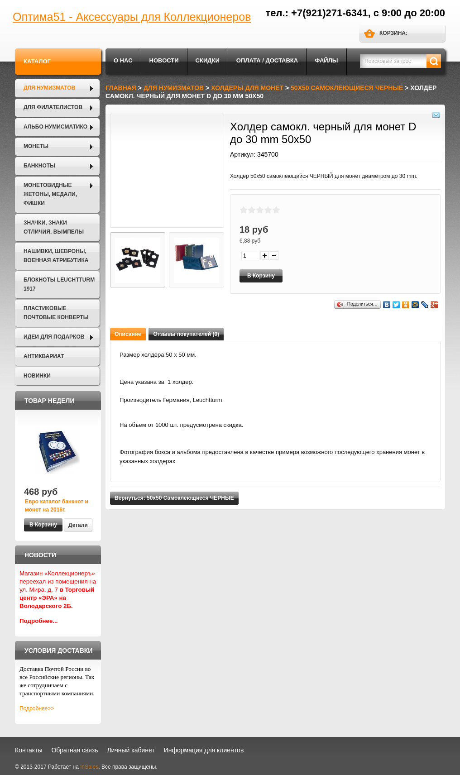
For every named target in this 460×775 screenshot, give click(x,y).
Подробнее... (38, 620)
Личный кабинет (130, 750)
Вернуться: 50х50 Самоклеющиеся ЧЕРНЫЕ (174, 498)
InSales (89, 767)
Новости (164, 60)
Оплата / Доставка (267, 60)
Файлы (326, 60)
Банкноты (39, 166)
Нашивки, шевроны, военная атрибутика (56, 255)
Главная (120, 87)
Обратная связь (74, 750)
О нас (123, 60)
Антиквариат (44, 356)
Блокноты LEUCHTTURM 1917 (59, 284)
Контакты (28, 750)
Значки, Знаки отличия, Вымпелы (54, 227)
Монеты (36, 146)
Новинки (37, 376)
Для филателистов (53, 107)
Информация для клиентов (204, 750)
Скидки (208, 60)
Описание (128, 334)
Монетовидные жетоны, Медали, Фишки (50, 194)
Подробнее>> (36, 708)
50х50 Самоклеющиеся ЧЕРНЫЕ (347, 87)
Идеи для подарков (54, 337)
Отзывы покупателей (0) (186, 334)
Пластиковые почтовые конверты (56, 313)
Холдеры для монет (247, 87)
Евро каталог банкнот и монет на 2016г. (56, 505)
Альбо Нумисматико (55, 127)
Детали (78, 525)
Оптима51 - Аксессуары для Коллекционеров (132, 16)
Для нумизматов (49, 88)
